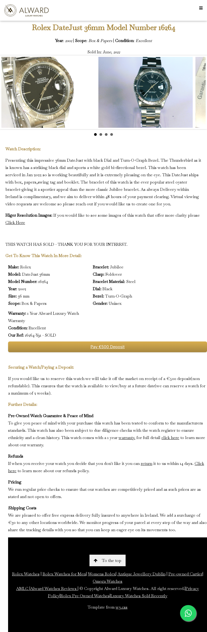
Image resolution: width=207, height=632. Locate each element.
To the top (107, 560)
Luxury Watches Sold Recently (139, 595)
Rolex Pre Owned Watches (85, 595)
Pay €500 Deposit (108, 346)
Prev (8, 92)
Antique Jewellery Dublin (141, 573)
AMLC (22, 588)
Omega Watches (107, 581)
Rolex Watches (26, 573)
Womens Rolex (102, 573)
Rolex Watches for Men (64, 573)
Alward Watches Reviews (54, 588)
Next (198, 92)
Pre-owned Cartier (185, 573)
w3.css (121, 607)
